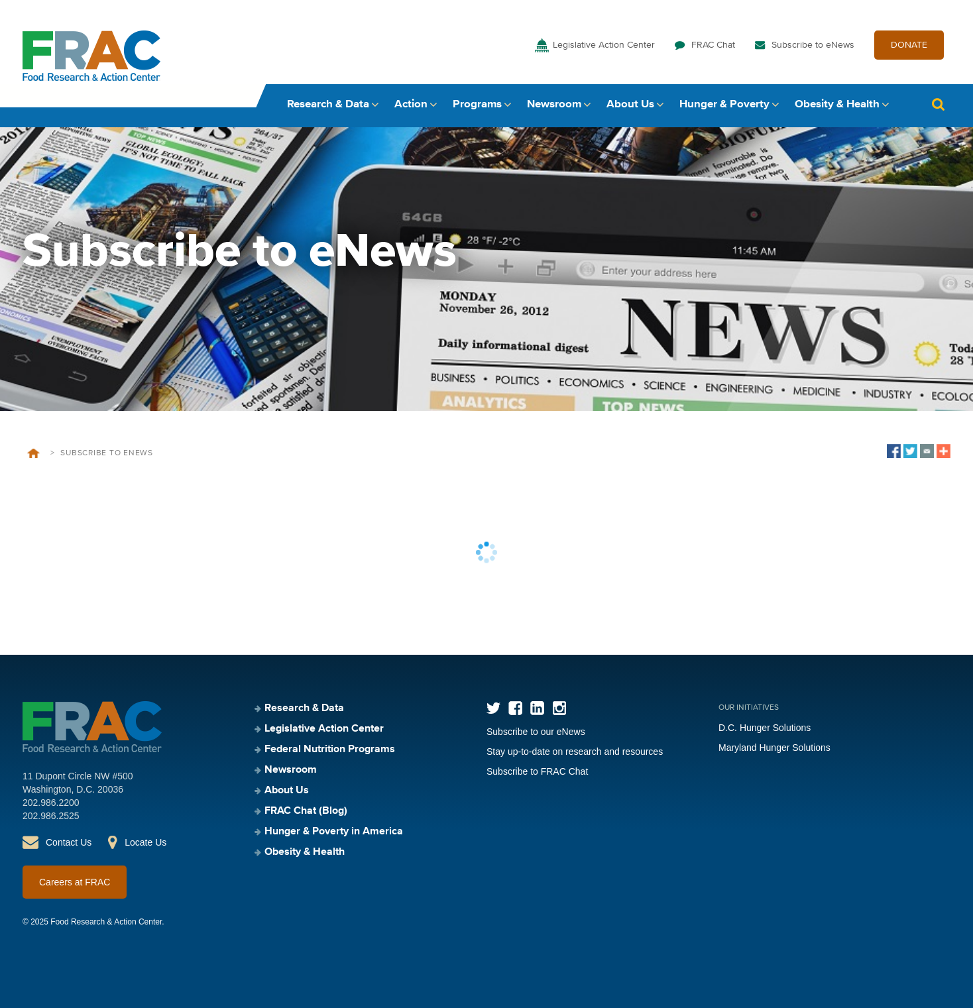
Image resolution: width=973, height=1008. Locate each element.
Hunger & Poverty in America (333, 831)
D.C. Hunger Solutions (764, 727)
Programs (477, 104)
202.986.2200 (51, 802)
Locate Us (145, 842)
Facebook (515, 708)
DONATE (909, 45)
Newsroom (554, 104)
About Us (630, 104)
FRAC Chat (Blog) (305, 811)
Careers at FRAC (74, 882)
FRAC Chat (713, 45)
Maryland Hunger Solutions (774, 747)
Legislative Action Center (604, 45)
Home (33, 453)
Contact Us (68, 842)
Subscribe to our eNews (536, 731)
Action (411, 104)
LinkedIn (537, 708)
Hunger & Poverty (724, 104)
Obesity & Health (837, 104)
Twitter (493, 708)
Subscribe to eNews (813, 45)
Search (937, 104)
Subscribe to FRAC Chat (537, 771)
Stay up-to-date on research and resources (575, 751)
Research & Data (328, 104)
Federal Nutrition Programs (329, 749)
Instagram (559, 708)
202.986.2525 (51, 816)
